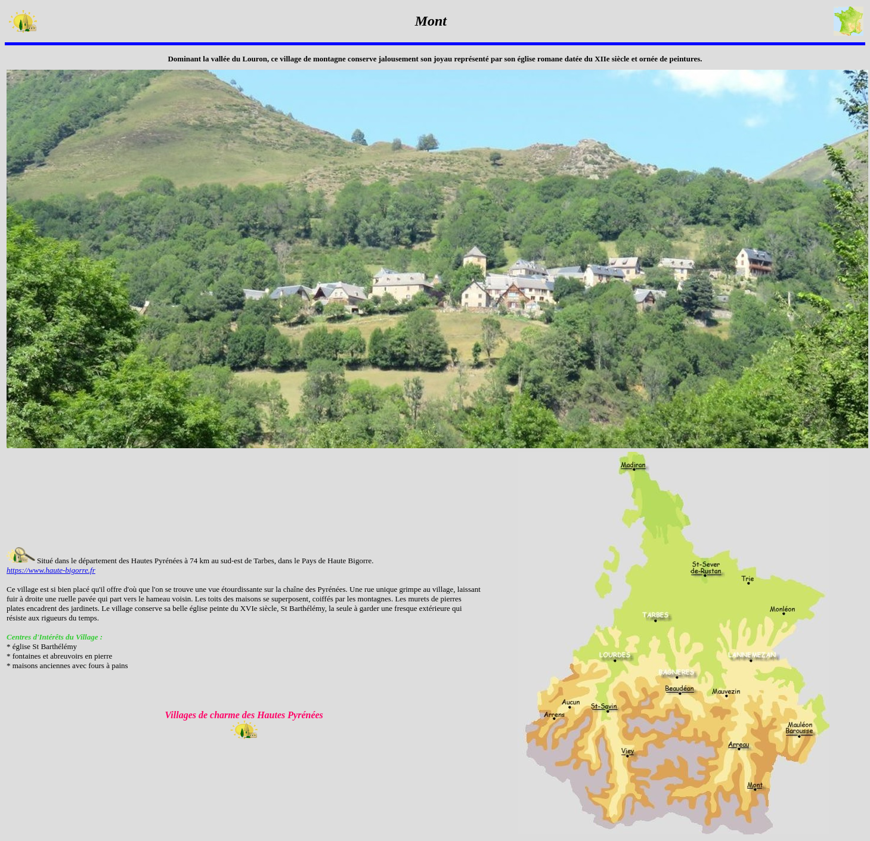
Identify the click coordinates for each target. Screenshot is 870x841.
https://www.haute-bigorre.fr (51, 570)
